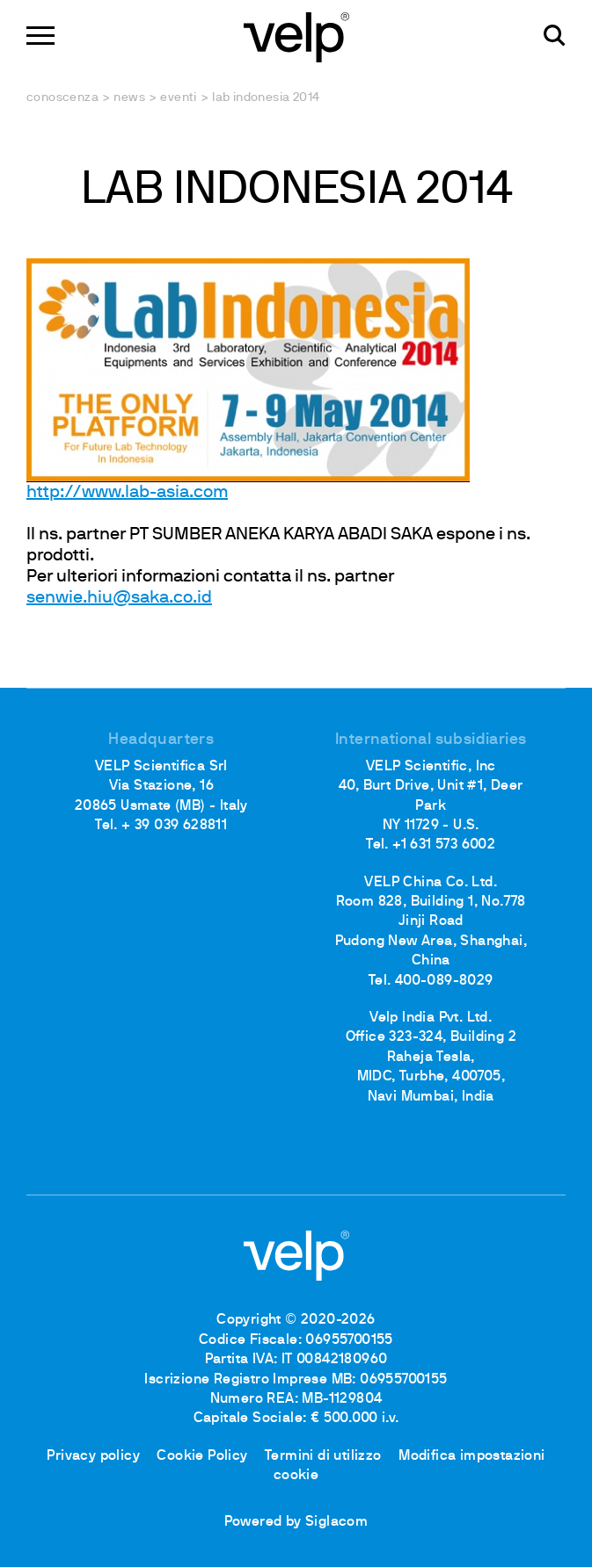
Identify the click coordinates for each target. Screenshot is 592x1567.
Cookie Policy (202, 1456)
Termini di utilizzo (323, 1456)
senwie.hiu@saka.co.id (119, 598)
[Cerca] (555, 36)
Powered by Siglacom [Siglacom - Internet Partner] (296, 1522)
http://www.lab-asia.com (127, 493)
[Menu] (40, 35)
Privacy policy (93, 1456)
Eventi (178, 98)
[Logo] (296, 35)
